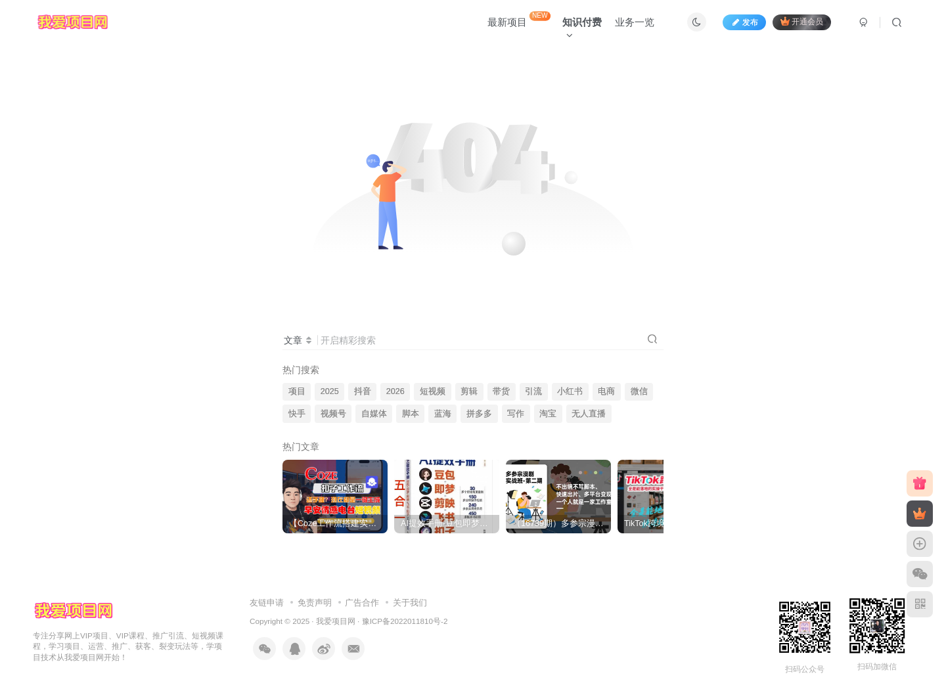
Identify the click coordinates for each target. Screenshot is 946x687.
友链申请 (267, 603)
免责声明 (315, 603)
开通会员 (801, 21)
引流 (533, 391)
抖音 (362, 391)
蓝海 (442, 413)
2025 (330, 391)
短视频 (432, 391)
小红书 (570, 391)
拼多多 (479, 413)
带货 (501, 391)
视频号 (333, 413)
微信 (639, 391)
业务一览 (634, 22)
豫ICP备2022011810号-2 (405, 621)
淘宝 (547, 413)
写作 (515, 413)
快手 (296, 413)
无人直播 (589, 413)
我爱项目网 (335, 621)
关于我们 (410, 603)
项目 (296, 391)
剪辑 (469, 391)
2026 (395, 391)
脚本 (410, 413)
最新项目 (519, 19)
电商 (606, 391)
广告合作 (362, 603)
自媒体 (374, 413)
